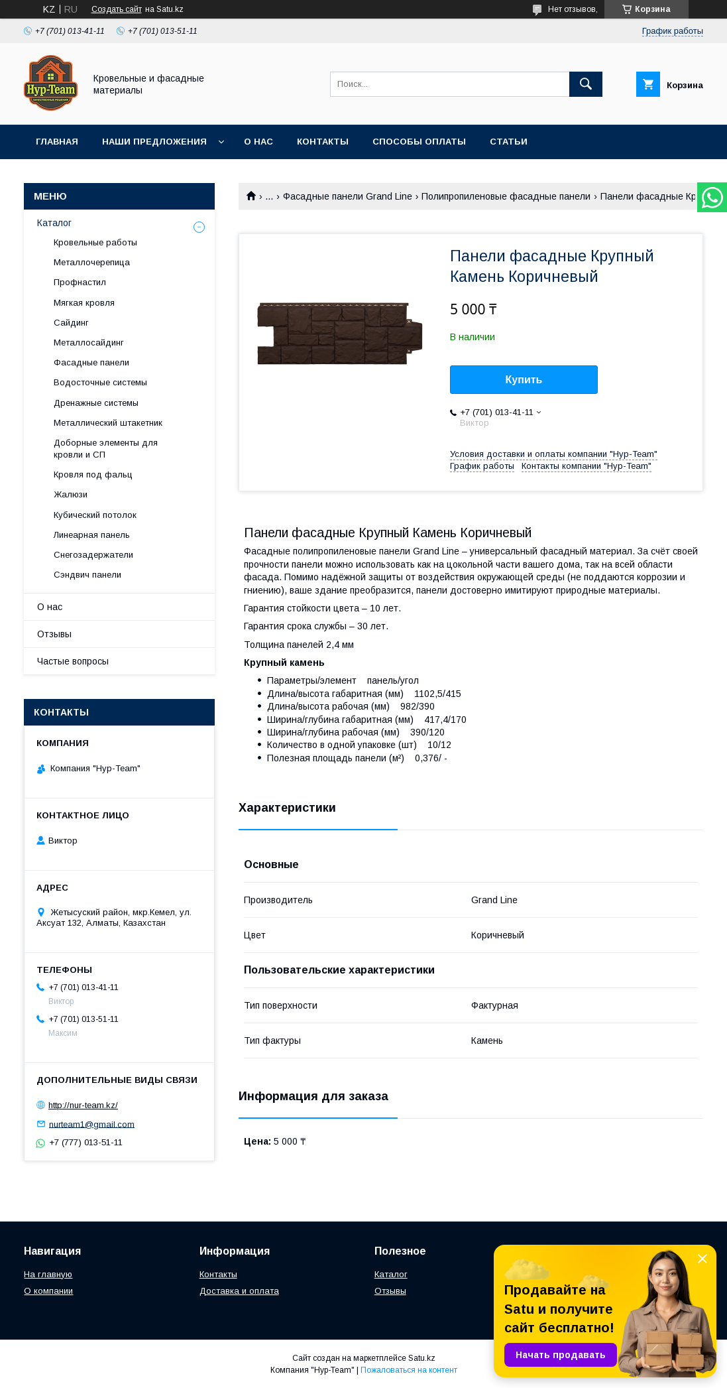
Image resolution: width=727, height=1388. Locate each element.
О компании (48, 1291)
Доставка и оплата (239, 1291)
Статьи (509, 142)
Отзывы (54, 634)
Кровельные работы (95, 242)
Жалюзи (70, 494)
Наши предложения (154, 142)
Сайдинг (71, 323)
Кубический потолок (95, 515)
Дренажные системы (96, 403)
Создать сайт (116, 9)
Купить (524, 379)
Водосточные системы (100, 382)
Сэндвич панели (87, 575)
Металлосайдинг (89, 342)
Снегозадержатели (93, 555)
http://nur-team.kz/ (83, 1105)
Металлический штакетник (108, 423)
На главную (48, 1274)
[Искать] (585, 84)
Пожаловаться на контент (409, 1370)
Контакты (323, 142)
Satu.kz (421, 1358)
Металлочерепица (92, 262)
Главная (57, 142)
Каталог (54, 223)
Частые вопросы (73, 661)
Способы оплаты (419, 142)
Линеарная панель (92, 535)
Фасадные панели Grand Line (347, 196)
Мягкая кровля (84, 303)
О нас (258, 142)
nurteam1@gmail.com (92, 1124)
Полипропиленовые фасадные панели (505, 196)
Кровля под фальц (93, 474)
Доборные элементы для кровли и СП (106, 449)
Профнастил (80, 282)
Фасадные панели (91, 362)
